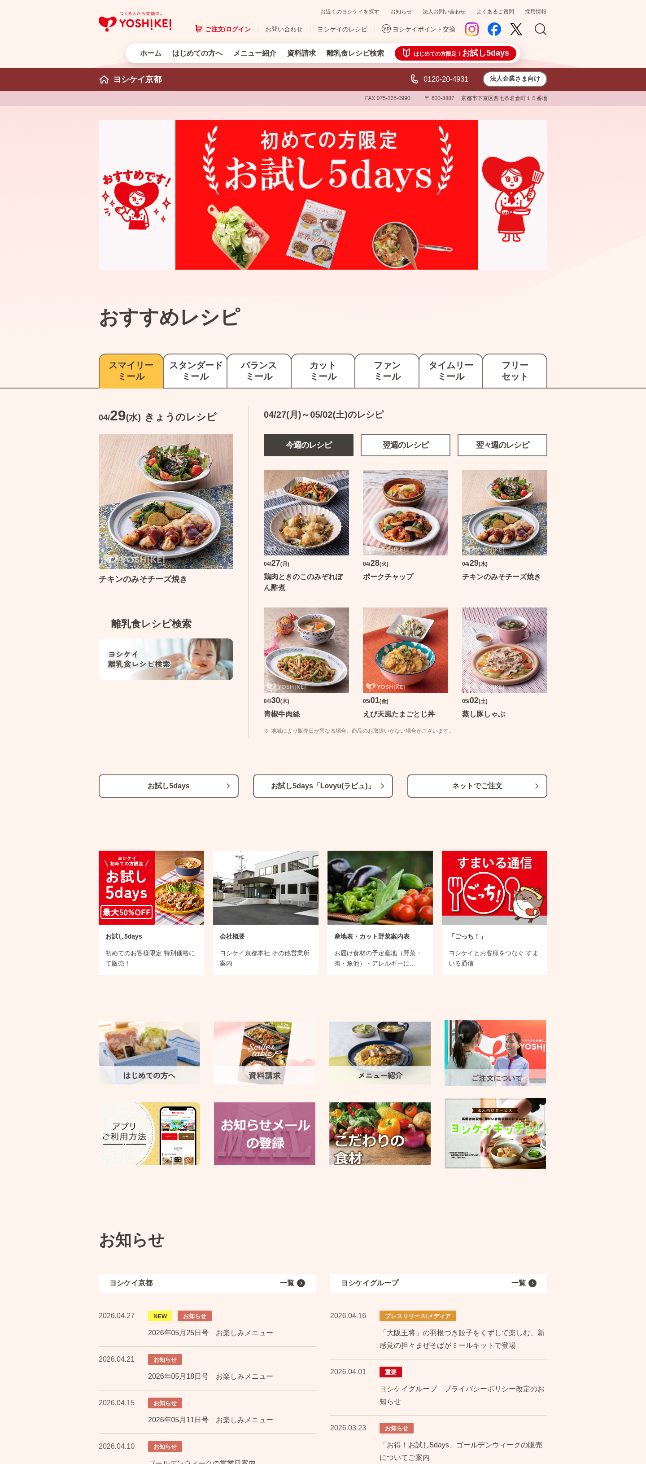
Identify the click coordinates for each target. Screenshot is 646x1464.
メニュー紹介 (254, 53)
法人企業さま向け (515, 78)
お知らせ (401, 12)
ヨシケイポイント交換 (424, 29)
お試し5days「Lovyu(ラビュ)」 (323, 786)
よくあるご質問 (495, 12)
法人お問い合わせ (444, 12)
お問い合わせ (284, 29)
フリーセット (515, 370)
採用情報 (535, 12)
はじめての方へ (197, 53)
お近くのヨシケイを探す (350, 12)
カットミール (323, 370)
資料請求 (301, 53)
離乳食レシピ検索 (355, 53)
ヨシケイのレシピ (342, 29)
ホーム (151, 53)
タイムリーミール (450, 370)
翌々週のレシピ (502, 445)
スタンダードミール (195, 370)
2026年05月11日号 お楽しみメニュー (210, 1420)
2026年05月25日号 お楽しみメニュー (210, 1333)
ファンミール (387, 370)
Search (540, 29)
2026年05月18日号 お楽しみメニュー (210, 1376)
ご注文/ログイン (228, 29)
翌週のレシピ (405, 445)
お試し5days (168, 786)
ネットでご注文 (477, 786)
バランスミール (259, 370)
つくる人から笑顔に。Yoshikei (135, 22)
